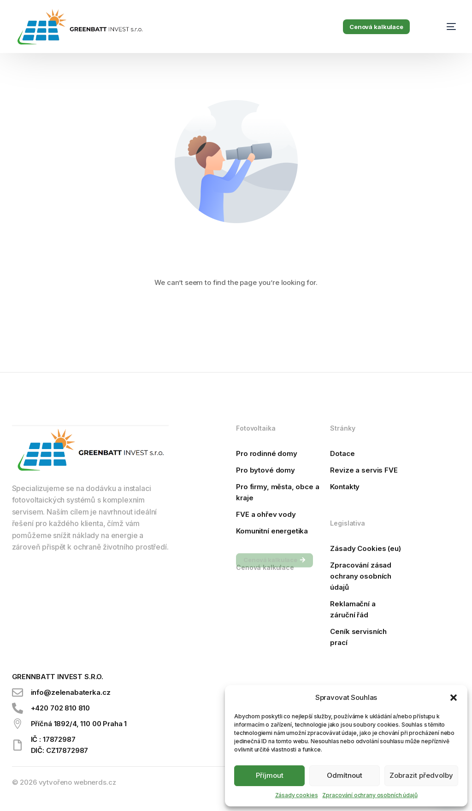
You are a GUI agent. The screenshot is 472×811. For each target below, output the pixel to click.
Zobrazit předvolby (421, 775)
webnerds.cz (95, 782)
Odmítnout (344, 775)
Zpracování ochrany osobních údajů (369, 795)
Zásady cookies (296, 795)
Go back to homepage (236, 318)
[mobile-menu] (442, 26)
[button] (453, 697)
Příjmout (269, 775)
